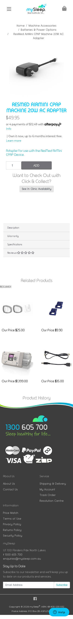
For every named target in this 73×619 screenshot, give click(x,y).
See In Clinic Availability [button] (36, 188)
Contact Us (10, 489)
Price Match (10, 512)
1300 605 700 (12, 554)
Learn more (13, 140)
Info (8, 128)
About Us (9, 483)
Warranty (13, 235)
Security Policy (12, 535)
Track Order (48, 495)
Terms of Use (12, 518)
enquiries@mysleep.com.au (22, 558)
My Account (47, 489)
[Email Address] (28, 585)
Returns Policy (12, 530)
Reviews (20, 252)
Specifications (14, 244)
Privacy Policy (12, 524)
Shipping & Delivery (53, 483)
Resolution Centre (52, 500)
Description (13, 227)
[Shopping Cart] (63, 9)
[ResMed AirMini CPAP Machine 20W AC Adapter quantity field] (13, 165)
